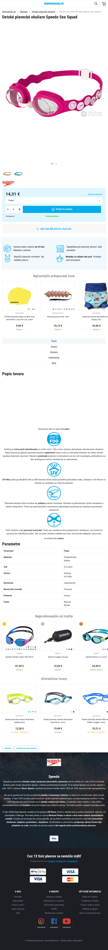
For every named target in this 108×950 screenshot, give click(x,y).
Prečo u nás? (18, 905)
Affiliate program (90, 909)
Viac (54, 838)
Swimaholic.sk (9, 11)
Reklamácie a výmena (54, 901)
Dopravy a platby (54, 896)
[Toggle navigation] (3, 4)
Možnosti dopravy (95, 194)
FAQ (18, 913)
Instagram (72, 861)
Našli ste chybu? (90, 896)
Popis (54, 341)
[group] (19, 306)
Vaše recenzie (18, 909)
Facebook (60, 861)
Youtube (51, 861)
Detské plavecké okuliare (43, 11)
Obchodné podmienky (54, 905)
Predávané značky (90, 901)
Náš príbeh (18, 901)
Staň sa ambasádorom (90, 913)
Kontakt (18, 896)
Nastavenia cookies (54, 913)
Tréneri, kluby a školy (90, 905)
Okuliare (24, 11)
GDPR (54, 909)
